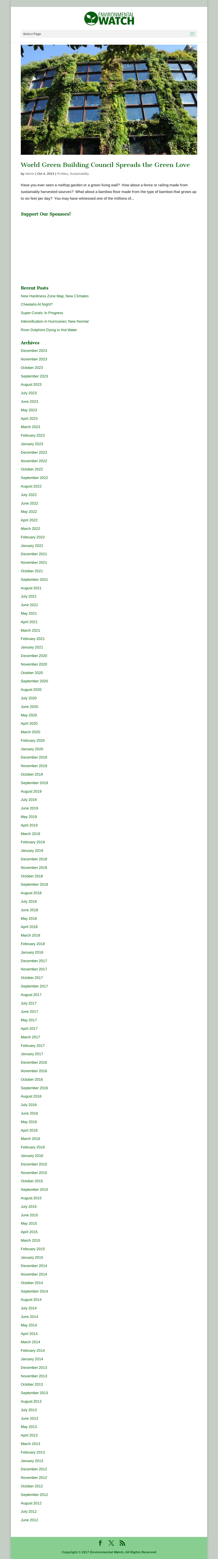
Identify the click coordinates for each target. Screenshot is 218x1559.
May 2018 (29, 918)
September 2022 (34, 478)
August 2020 (31, 690)
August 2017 (31, 995)
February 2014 (33, 1350)
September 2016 (34, 1088)
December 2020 (34, 656)
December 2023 (34, 351)
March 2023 (30, 427)
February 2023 (33, 435)
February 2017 (33, 1046)
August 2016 (31, 1096)
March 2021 (30, 630)
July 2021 (29, 596)
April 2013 (29, 1435)
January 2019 (32, 850)
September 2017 (34, 986)
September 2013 (34, 1393)
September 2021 (34, 579)
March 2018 (30, 935)
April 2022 (29, 520)
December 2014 (34, 1266)
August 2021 (31, 588)
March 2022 (30, 529)
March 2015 (30, 1240)
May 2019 (29, 817)
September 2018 (34, 884)
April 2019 (29, 825)
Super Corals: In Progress (42, 313)
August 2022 (31, 486)
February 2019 (33, 842)
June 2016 (29, 1113)
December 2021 (34, 554)
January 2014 (32, 1359)
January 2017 (32, 1054)
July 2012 (29, 1511)
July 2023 (29, 393)
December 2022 (34, 452)
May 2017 (29, 1020)
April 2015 (29, 1232)
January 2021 (32, 647)
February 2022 (33, 537)
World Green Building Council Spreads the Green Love (105, 165)
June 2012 (29, 1520)
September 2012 (34, 1495)
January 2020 (32, 749)
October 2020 (32, 673)
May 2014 (29, 1325)
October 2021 (32, 571)
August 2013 (31, 1401)
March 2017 (30, 1037)
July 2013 (29, 1410)
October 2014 (32, 1283)
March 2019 (30, 834)
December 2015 (34, 1164)
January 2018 (32, 952)
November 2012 (34, 1478)
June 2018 (29, 910)
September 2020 (34, 681)
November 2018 (34, 868)
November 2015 (34, 1173)
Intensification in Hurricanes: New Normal (55, 321)
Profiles (62, 173)
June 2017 (29, 1011)
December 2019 (34, 757)
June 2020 (29, 707)
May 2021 (29, 613)
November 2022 (34, 461)
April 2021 (29, 622)
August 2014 (31, 1300)
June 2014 (29, 1317)
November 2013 (34, 1376)
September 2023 (34, 376)
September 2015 (34, 1189)
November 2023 (34, 359)
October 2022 (32, 469)
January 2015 (32, 1257)
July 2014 (29, 1308)
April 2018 (29, 927)
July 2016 (29, 1105)
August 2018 (31, 893)
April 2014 (29, 1334)
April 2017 (29, 1029)
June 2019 (29, 808)
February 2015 (33, 1249)
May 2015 (29, 1223)
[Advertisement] (55, 247)
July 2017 (29, 1003)
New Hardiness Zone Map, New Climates (55, 296)
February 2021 (33, 639)
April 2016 (29, 1130)
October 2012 (32, 1486)
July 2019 (29, 800)
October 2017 (32, 978)
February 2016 (33, 1147)
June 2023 (29, 401)
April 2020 (29, 723)
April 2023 (29, 418)
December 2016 (34, 1062)
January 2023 (32, 444)
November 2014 (34, 1274)
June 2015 (29, 1215)
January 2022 (32, 546)
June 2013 (29, 1418)
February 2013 (33, 1452)
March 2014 (30, 1342)
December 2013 (34, 1367)
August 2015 (31, 1198)
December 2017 (34, 961)
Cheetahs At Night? (37, 304)
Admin (29, 173)
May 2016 (29, 1122)
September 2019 (34, 783)
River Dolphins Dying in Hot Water (49, 330)
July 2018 (29, 901)
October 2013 (32, 1384)
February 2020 (33, 740)
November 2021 (34, 562)
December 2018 (34, 859)
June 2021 (29, 605)
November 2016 (34, 1071)
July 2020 (29, 698)
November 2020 (34, 664)
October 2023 (32, 368)
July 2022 (29, 495)
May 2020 (29, 715)
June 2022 (29, 503)
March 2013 (30, 1444)
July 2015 (29, 1207)
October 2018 (32, 876)
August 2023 (31, 384)
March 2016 (30, 1139)
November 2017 (34, 969)
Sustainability (79, 173)
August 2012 (31, 1503)
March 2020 (30, 732)
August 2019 (31, 791)
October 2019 (32, 774)
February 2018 (33, 944)
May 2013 (29, 1427)
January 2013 (32, 1461)
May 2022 (29, 512)
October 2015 (32, 1181)
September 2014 (34, 1291)
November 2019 (34, 766)
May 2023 (29, 410)
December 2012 (34, 1469)
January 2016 (32, 1156)
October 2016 (32, 1079)
